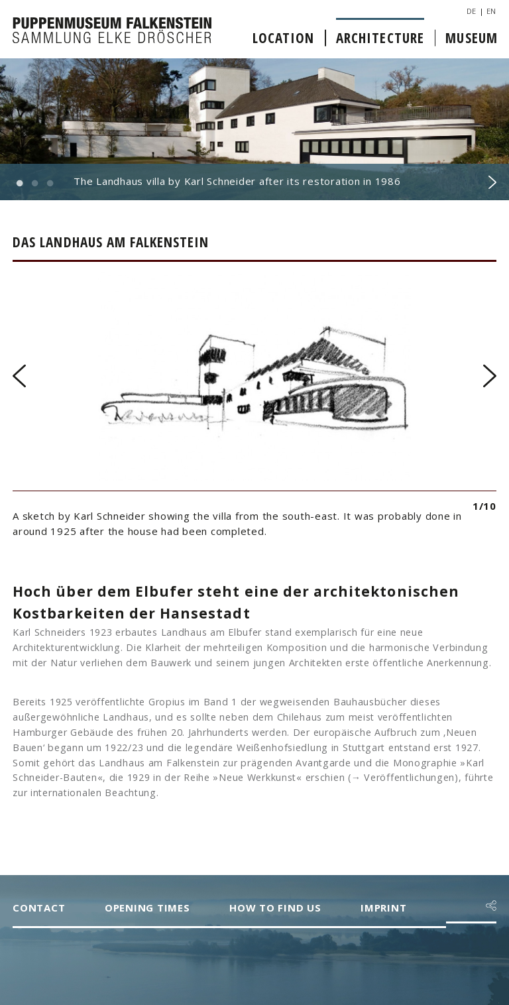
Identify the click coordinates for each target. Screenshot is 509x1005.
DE (472, 11)
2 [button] (34, 183)
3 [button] (49, 183)
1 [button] (19, 183)
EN (491, 11)
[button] (491, 905)
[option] (254, 129)
